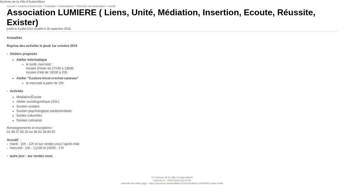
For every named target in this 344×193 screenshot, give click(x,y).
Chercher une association (90, 6)
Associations (66, 6)
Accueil (11, 6)
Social (111, 6)
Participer (50, 6)
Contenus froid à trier (30, 6)
